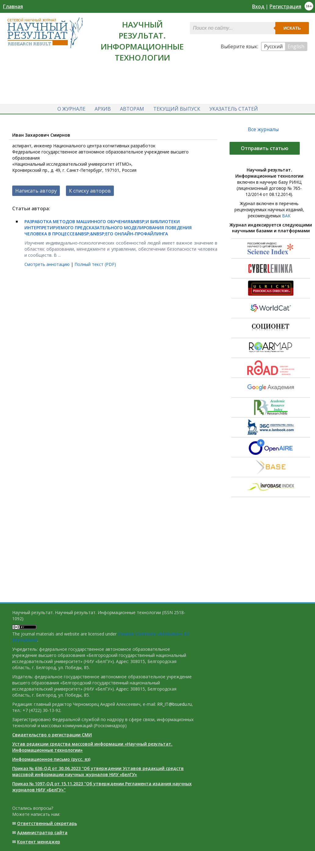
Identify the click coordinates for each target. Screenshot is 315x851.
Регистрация (285, 6)
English (296, 46)
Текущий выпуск (176, 108)
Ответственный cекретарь (47, 823)
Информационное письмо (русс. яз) (51, 759)
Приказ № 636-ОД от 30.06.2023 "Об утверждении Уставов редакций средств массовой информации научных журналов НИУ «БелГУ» (98, 771)
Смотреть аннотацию (47, 264)
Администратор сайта (42, 832)
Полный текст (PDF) (95, 264)
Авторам (132, 108)
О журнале (71, 108)
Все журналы (263, 129)
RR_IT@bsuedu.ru (174, 704)
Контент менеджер (38, 842)
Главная (13, 6)
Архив (103, 108)
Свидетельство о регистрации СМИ (52, 735)
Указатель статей (233, 108)
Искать (292, 28)
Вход (258, 6)
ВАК (286, 216)
